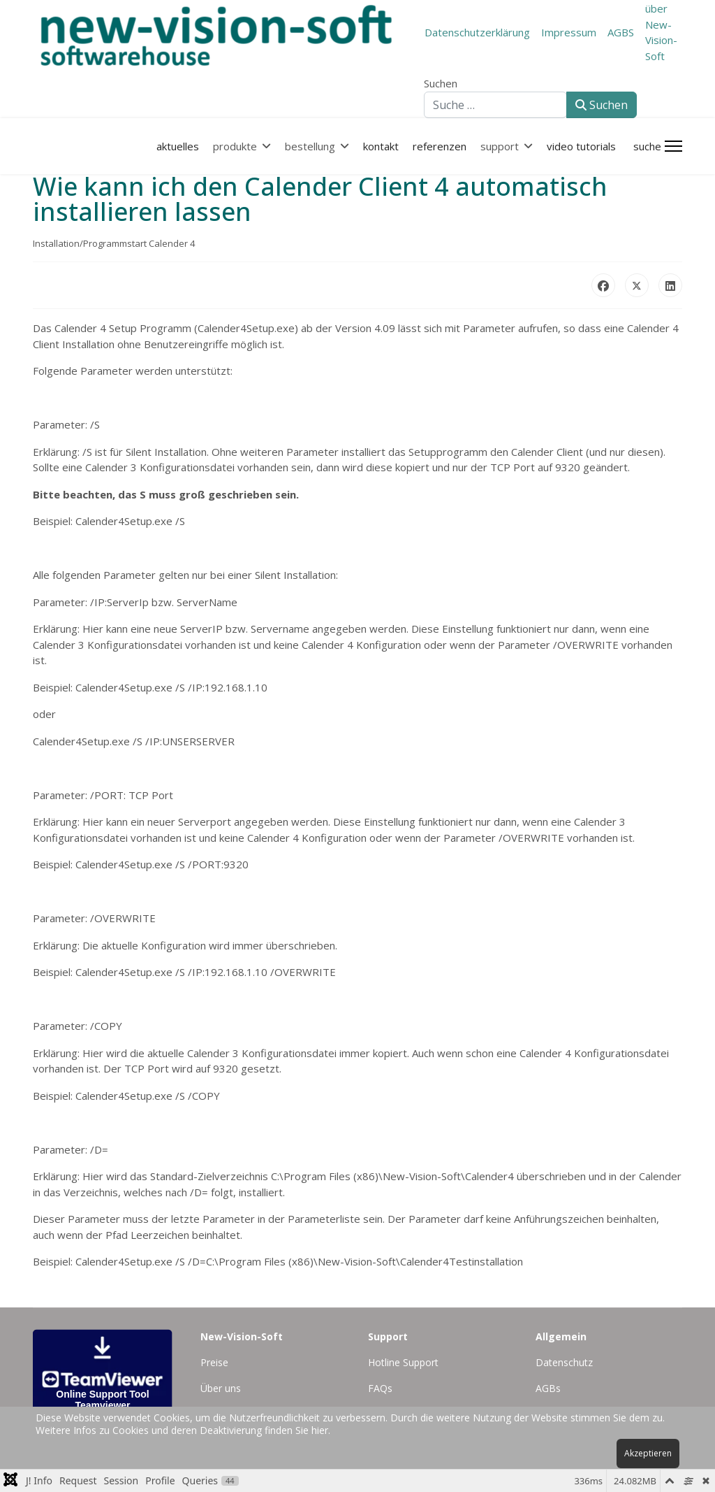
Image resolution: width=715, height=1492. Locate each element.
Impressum (568, 32)
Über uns (220, 1388)
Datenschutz (564, 1362)
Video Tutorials (581, 146)
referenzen (439, 146)
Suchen (440, 83)
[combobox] (495, 105)
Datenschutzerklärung (477, 32)
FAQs (380, 1388)
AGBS (620, 32)
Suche (647, 146)
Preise (214, 1362)
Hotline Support (403, 1362)
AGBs (548, 1388)
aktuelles (177, 146)
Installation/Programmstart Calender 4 (114, 243)
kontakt (381, 146)
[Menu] (673, 146)
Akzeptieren (648, 1453)
